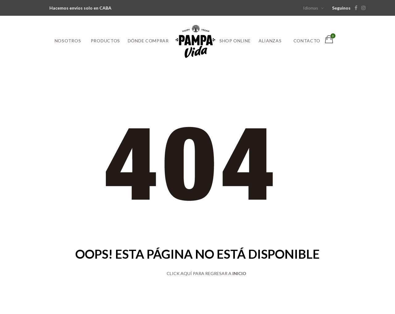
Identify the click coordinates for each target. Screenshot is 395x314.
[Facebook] (357, 8)
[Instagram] (365, 8)
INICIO (239, 273)
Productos (105, 40)
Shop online (235, 40)
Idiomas (310, 8)
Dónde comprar (148, 40)
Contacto (307, 40)
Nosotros (68, 40)
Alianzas (270, 40)
